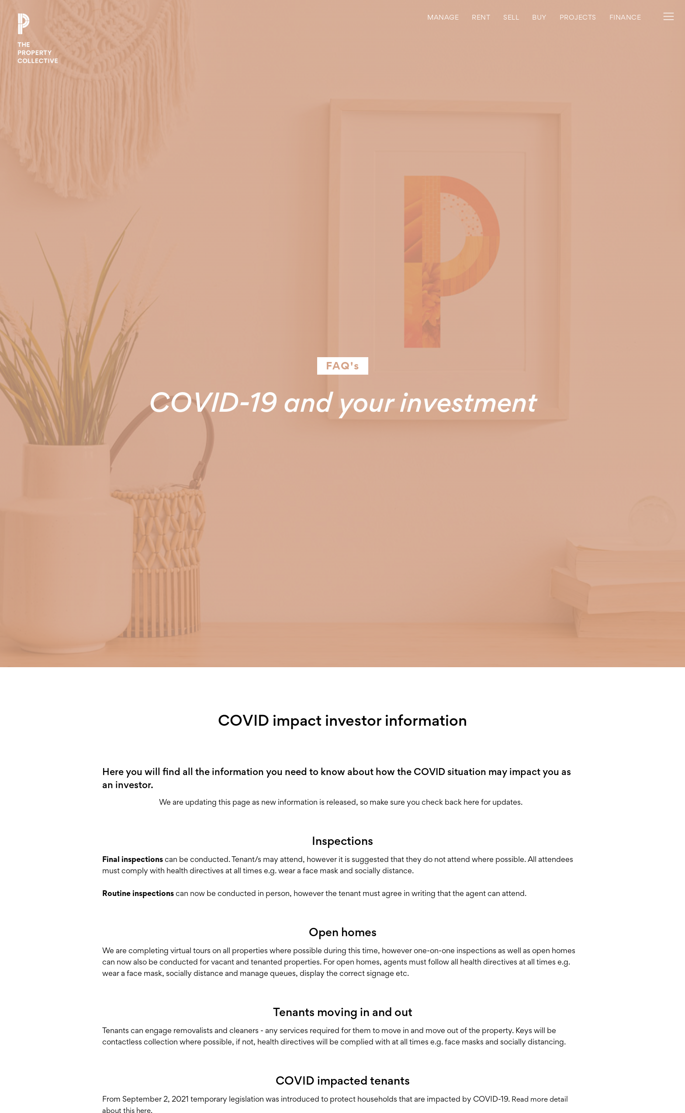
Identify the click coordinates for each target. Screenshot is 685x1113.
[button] (578, 17)
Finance (625, 17)
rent (481, 17)
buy (539, 17)
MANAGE (443, 17)
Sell (511, 17)
